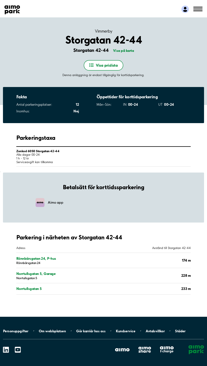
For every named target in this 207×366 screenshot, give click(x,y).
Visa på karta (123, 50)
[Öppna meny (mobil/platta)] (198, 8)
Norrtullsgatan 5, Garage (36, 273)
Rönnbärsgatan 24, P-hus (36, 258)
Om (52, 331)
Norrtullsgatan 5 (29, 288)
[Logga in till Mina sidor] (185, 9)
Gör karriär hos (90, 331)
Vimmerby (103, 31)
